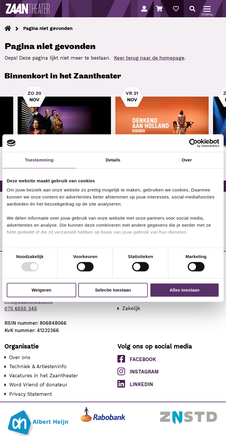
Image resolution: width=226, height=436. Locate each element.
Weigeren (41, 289)
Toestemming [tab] (39, 159)
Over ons (19, 357)
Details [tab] (113, 159)
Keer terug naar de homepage (149, 58)
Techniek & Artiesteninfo (38, 366)
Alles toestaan (185, 289)
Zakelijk (131, 308)
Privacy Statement (30, 394)
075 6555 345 (20, 309)
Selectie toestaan (113, 289)
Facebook (136, 359)
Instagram (138, 371)
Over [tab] (187, 159)
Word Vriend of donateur (38, 385)
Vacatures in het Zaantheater (43, 375)
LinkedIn (135, 384)
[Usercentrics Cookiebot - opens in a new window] (193, 143)
